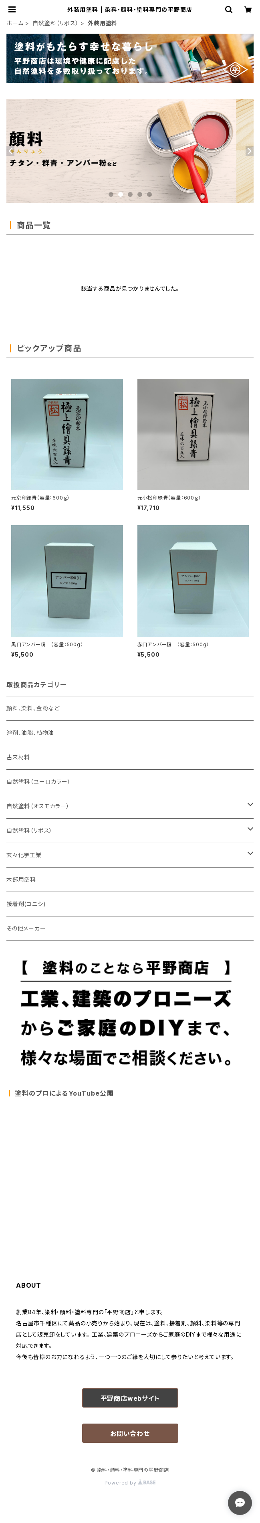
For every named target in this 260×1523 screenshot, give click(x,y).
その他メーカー (26, 928)
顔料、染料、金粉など (33, 708)
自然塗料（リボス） (55, 23)
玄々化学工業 (24, 855)
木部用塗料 (21, 879)
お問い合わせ (130, 1434)
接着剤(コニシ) (26, 903)
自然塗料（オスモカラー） (38, 806)
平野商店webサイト (130, 1398)
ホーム (14, 23)
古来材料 (18, 757)
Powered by (130, 1483)
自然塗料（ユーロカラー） (38, 781)
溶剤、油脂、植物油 (30, 732)
